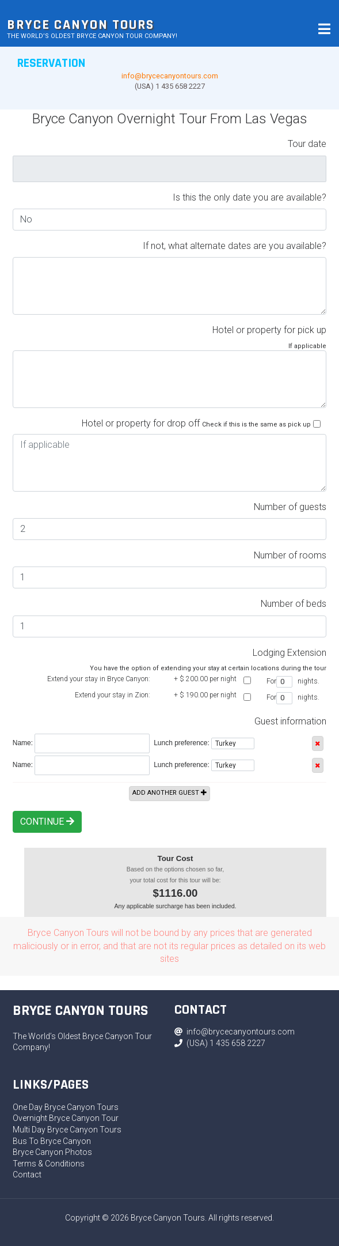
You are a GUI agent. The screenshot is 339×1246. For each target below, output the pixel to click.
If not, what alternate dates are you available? (234, 245)
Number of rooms (290, 555)
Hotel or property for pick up (269, 329)
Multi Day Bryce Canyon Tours (67, 1129)
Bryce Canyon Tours (80, 24)
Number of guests (290, 506)
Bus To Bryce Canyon (52, 1141)
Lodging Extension (289, 652)
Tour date (307, 143)
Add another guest (169, 792)
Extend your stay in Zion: (112, 695)
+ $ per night (205, 679)
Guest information (290, 721)
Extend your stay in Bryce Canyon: (98, 679)
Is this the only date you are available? (249, 197)
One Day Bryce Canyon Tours (66, 1107)
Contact (27, 1174)
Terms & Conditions (49, 1163)
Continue (47, 821)
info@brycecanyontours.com (169, 75)
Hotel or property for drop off (141, 423)
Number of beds (293, 603)
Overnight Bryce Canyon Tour (66, 1118)
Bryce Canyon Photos (52, 1152)
